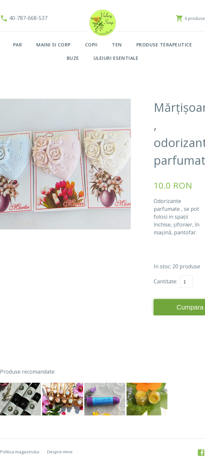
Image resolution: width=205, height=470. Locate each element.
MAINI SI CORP (53, 45)
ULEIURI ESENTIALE (116, 58)
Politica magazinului (19, 452)
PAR (17, 45)
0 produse (195, 18)
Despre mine (60, 452)
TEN (117, 45)
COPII (91, 45)
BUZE (73, 58)
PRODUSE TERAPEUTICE (164, 45)
